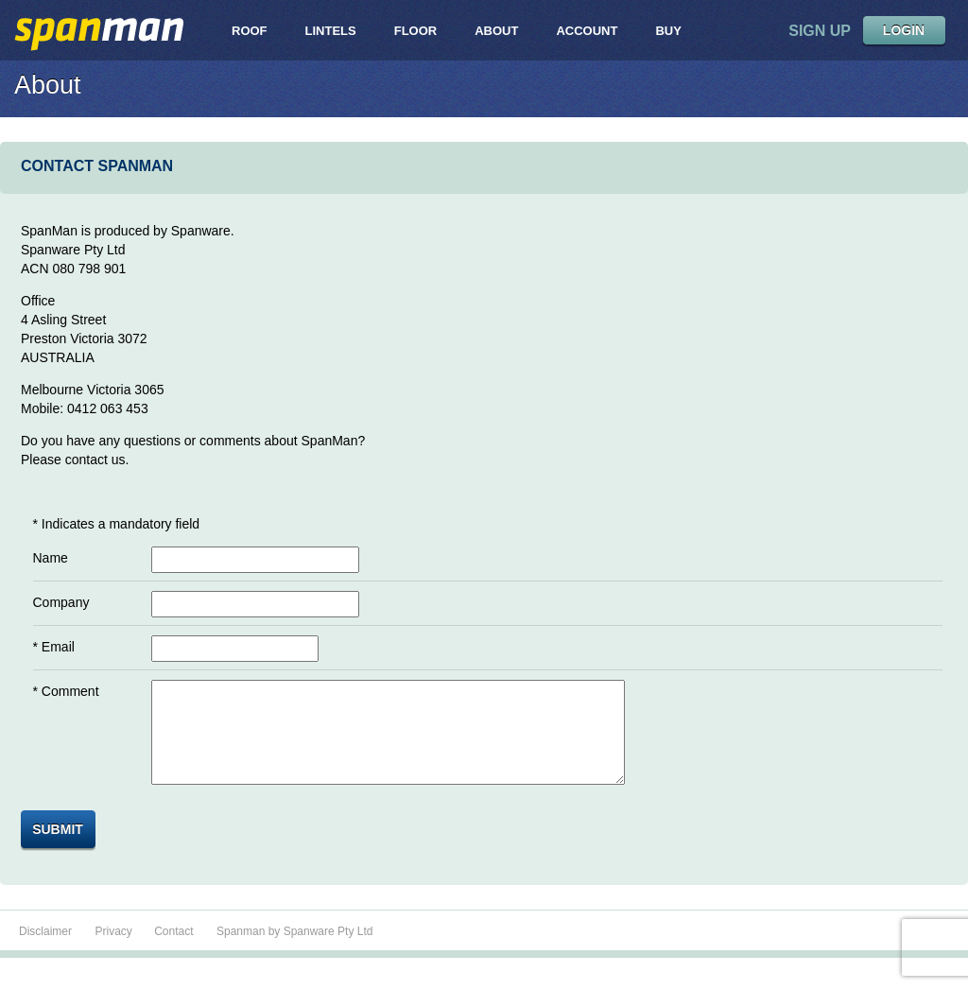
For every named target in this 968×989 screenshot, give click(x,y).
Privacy (115, 951)
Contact (173, 951)
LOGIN (904, 30)
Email (58, 646)
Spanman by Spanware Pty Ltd (294, 951)
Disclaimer (45, 951)
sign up (819, 31)
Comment (70, 691)
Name (50, 557)
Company (61, 602)
